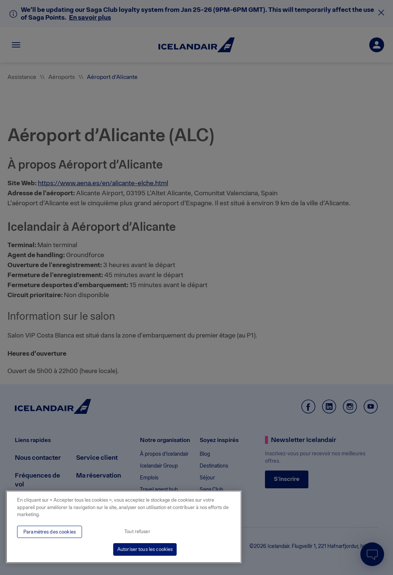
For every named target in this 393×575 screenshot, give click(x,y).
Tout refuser (137, 531)
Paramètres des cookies (49, 532)
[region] (124, 527)
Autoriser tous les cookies (145, 549)
